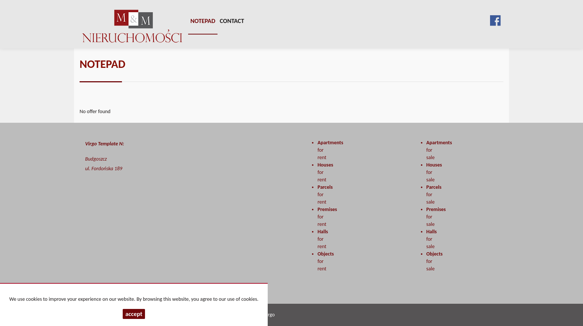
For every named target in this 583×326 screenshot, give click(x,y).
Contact (232, 21)
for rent (323, 239)
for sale (431, 239)
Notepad (202, 21)
